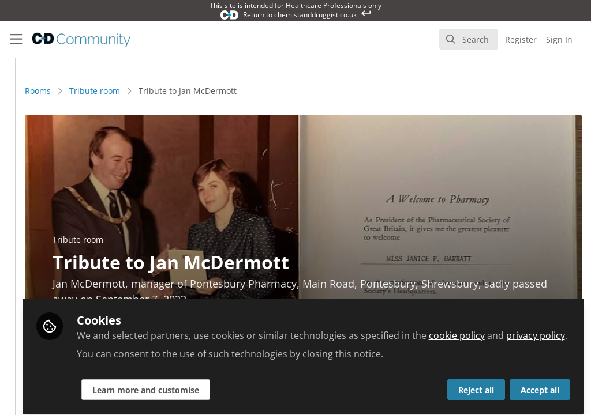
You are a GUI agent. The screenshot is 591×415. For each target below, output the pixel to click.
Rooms (170, 90)
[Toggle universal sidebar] (16, 39)
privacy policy (315, 329)
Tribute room (226, 90)
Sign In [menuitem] (559, 39)
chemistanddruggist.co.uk (315, 15)
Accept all (540, 384)
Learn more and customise (277, 384)
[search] (468, 39)
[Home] (70, 39)
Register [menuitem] (521, 39)
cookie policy (236, 329)
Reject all (476, 384)
